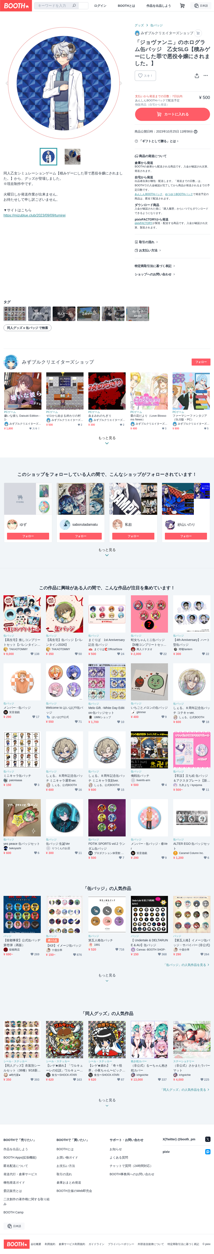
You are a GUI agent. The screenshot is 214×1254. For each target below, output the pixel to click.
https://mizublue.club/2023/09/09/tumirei (35, 215)
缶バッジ (156, 25)
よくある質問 (119, 1157)
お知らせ (116, 1149)
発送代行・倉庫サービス (20, 1174)
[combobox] (56, 5)
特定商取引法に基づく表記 (153, 266)
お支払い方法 (148, 250)
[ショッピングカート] (182, 5)
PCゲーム (10, 412)
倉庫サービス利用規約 (72, 1244)
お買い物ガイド (67, 1157)
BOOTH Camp (13, 1212)
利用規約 (50, 1244)
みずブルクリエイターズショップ (58, 361)
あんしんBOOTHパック (148, 194)
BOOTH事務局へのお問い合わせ (132, 1174)
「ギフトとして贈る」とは (157, 141)
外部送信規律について (151, 1244)
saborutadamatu (85, 524)
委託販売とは (13, 1191)
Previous (7, 83)
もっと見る (107, 553)
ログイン (100, 5)
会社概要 (36, 1244)
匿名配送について (16, 1166)
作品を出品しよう (158, 5)
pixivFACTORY (143, 223)
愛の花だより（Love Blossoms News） (148, 417)
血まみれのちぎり (99, 415)
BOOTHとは (126, 5)
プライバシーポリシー (121, 1244)
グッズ (139, 25)
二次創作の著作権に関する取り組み (27, 1201)
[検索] (74, 6)
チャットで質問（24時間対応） (131, 1166)
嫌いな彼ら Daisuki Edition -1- (22, 417)
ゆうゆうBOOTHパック (179, 194)
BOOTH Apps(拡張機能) (20, 1157)
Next (120, 83)
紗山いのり (186, 524)
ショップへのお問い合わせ (153, 274)
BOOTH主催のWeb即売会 (74, 1191)
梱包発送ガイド (14, 1182)
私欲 (128, 524)
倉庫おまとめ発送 (69, 1182)
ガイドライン (96, 1244)
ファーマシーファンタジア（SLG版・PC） (190, 417)
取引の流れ (146, 242)
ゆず (23, 524)
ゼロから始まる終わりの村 (63, 415)
